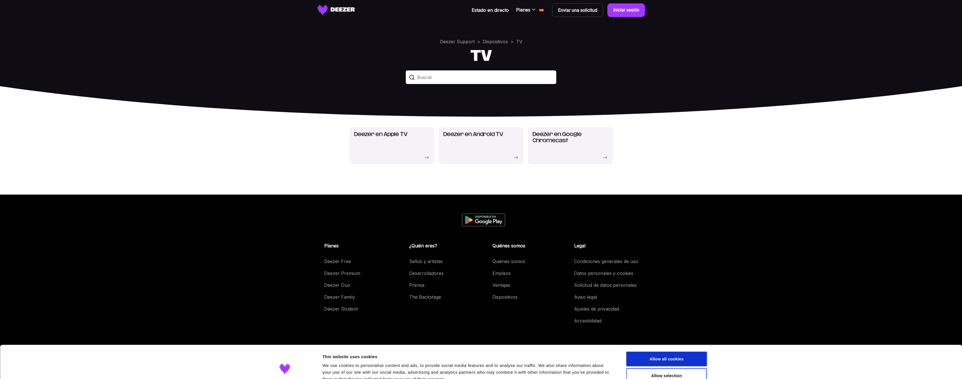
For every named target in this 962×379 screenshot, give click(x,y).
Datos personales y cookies (603, 273)
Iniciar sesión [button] (626, 10)
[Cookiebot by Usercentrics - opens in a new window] (284, 368)
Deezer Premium (342, 273)
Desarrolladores (426, 273)
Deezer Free (337, 261)
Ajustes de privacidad (596, 309)
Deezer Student (341, 309)
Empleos (501, 273)
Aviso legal (585, 297)
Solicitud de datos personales (605, 285)
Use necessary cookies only (666, 362)
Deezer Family (339, 297)
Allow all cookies (666, 329)
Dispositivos (495, 41)
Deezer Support (457, 41)
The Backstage (425, 297)
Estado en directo (490, 10)
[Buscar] (481, 77)
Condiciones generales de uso (606, 261)
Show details (544, 367)
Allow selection (666, 346)
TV (519, 41)
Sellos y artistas (426, 261)
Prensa (416, 285)
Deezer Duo (337, 285)
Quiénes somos (508, 261)
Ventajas (501, 285)
